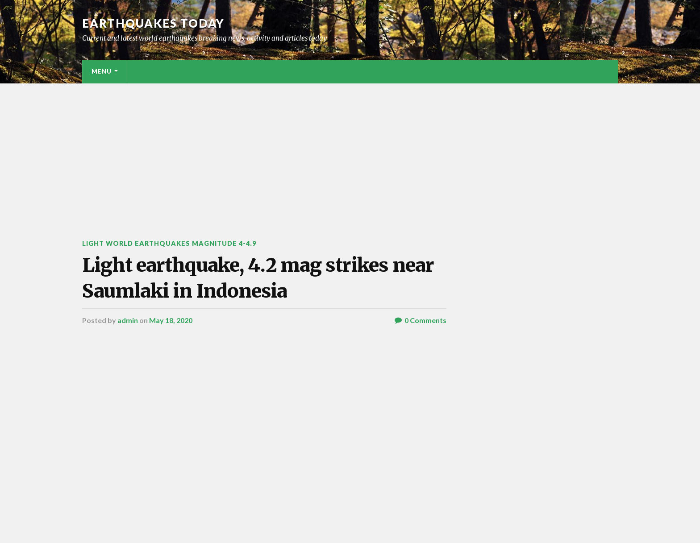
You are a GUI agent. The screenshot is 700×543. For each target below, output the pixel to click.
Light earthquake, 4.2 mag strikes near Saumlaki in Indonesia (258, 278)
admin (127, 320)
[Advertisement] (350, 150)
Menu (102, 71)
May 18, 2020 (170, 320)
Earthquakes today (153, 23)
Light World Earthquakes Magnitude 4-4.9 (169, 243)
